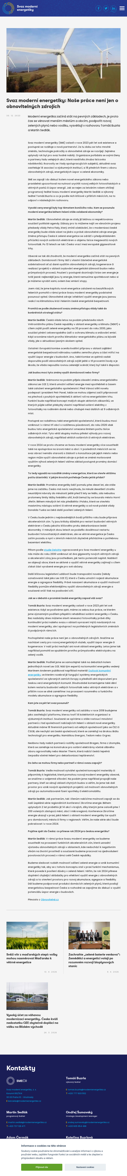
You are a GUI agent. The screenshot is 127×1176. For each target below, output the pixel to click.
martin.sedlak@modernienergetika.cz (27, 1122)
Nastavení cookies (85, 1167)
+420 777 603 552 (77, 1093)
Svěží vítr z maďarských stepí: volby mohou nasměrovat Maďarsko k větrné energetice (31, 958)
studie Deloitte (53, 550)
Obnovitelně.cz (50, 899)
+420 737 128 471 (16, 1126)
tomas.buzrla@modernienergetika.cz (87, 1089)
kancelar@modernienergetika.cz (24, 1101)
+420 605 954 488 (77, 1126)
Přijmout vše (42, 1167)
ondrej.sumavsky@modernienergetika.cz (88, 1122)
